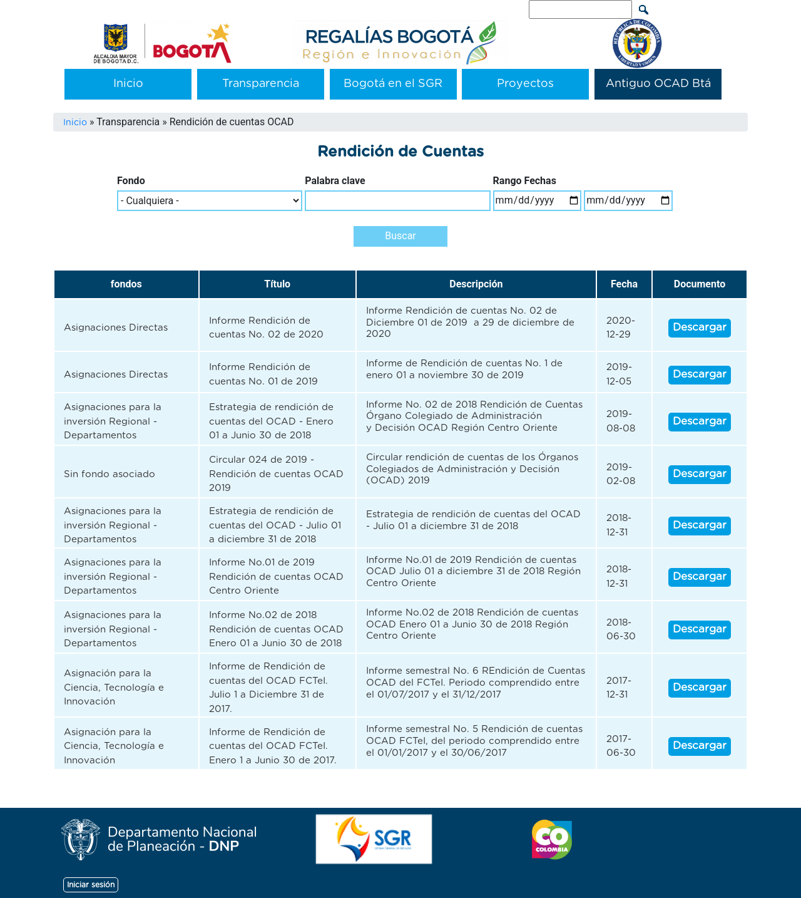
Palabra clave (335, 181)
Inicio (128, 84)
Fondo (131, 181)
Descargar (700, 327)
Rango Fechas (524, 181)
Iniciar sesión (91, 885)
